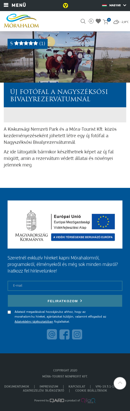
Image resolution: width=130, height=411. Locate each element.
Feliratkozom (65, 301)
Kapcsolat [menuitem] (77, 386)
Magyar (114, 5)
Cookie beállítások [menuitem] (91, 390)
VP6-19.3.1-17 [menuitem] (105, 386)
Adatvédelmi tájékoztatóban (34, 321)
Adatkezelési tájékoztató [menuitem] (43, 390)
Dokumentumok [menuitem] (16, 386)
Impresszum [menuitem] (49, 386)
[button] (120, 383)
